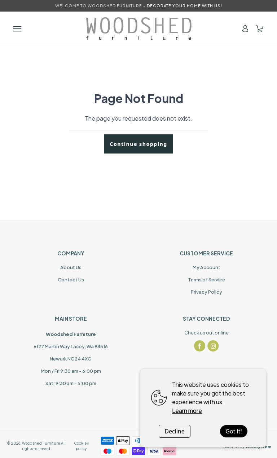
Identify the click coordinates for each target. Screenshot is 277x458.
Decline (174, 431)
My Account (206, 267)
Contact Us (71, 279)
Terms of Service (206, 279)
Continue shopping (138, 144)
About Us (71, 267)
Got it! (233, 431)
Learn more (187, 410)
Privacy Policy (206, 292)
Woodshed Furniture (41, 443)
